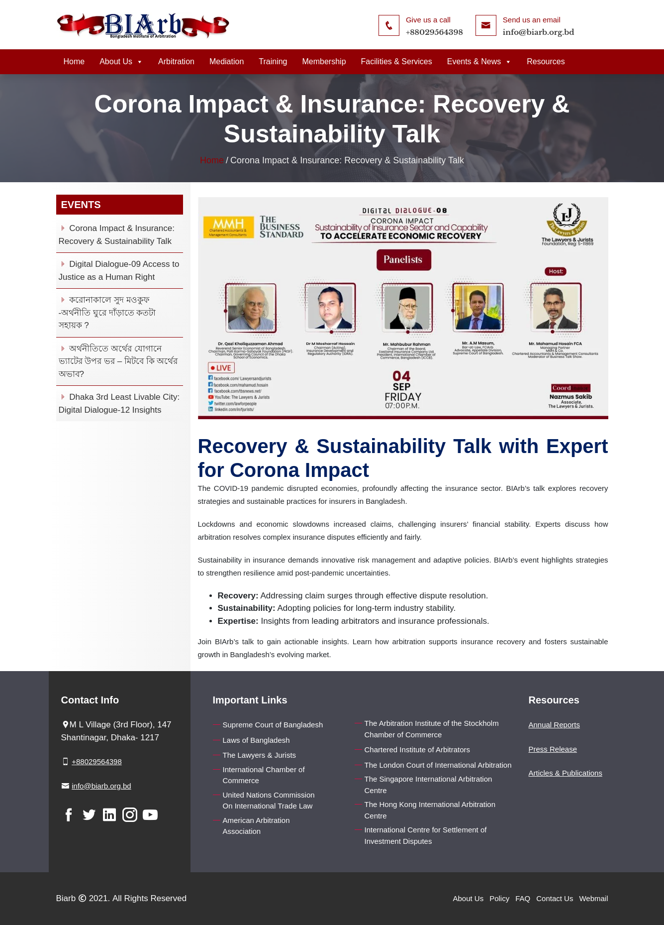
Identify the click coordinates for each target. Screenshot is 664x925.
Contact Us (554, 898)
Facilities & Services (396, 61)
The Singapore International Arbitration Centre (428, 785)
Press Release (553, 749)
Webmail (593, 898)
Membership (324, 61)
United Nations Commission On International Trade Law (269, 800)
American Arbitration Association (256, 826)
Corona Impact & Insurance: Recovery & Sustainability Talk (117, 235)
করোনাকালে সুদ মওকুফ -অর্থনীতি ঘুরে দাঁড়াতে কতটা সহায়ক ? (107, 312)
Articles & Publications (565, 773)
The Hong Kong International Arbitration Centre (430, 810)
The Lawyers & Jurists (259, 755)
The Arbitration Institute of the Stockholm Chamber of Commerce (432, 729)
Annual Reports (554, 724)
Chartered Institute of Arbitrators (418, 749)
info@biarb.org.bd (538, 32)
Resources (546, 61)
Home (74, 61)
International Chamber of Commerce (264, 775)
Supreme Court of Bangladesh (273, 724)
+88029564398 (434, 32)
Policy (499, 898)
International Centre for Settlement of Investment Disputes (426, 835)
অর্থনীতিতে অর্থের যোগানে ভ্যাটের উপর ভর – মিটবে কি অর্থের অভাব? (118, 361)
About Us (121, 61)
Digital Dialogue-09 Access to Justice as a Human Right (119, 270)
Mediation (226, 61)
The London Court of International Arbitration (438, 765)
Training (273, 61)
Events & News (479, 61)
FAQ (522, 898)
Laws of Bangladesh (256, 740)
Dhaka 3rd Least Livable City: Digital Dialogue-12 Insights (119, 403)
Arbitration (176, 61)
